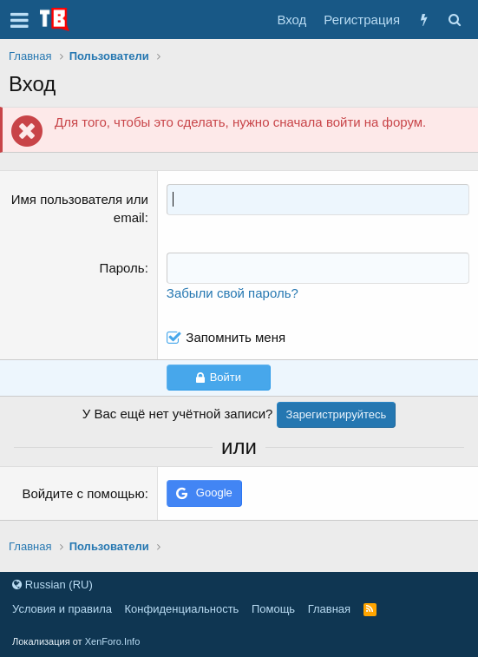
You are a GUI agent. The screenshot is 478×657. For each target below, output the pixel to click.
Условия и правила (62, 608)
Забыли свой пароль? (232, 293)
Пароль (122, 267)
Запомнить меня (235, 337)
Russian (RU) (52, 584)
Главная (329, 608)
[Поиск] (454, 19)
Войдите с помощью (83, 493)
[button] (19, 20)
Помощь (273, 608)
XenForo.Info (113, 641)
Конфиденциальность (182, 608)
